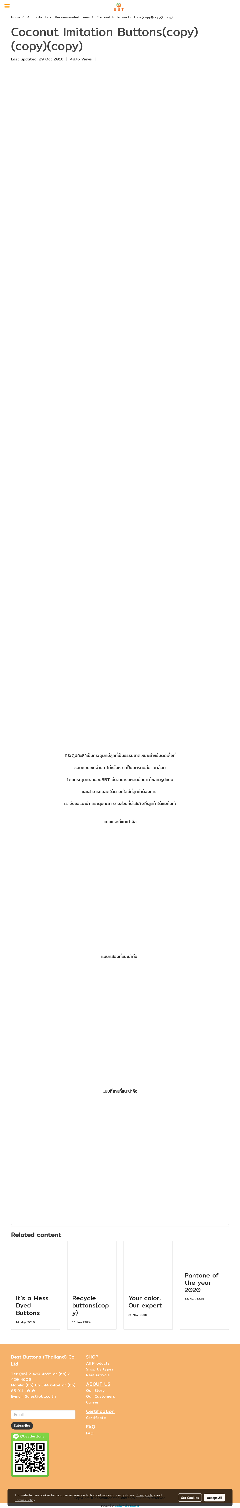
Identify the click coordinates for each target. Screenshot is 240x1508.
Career (92, 1402)
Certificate (96, 1418)
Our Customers (100, 1396)
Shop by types (100, 1369)
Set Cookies (190, 1497)
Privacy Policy (145, 1495)
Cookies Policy (25, 1500)
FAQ (90, 1433)
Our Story (95, 1390)
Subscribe (22, 1425)
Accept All (214, 1497)
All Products (98, 1363)
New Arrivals (98, 1375)
